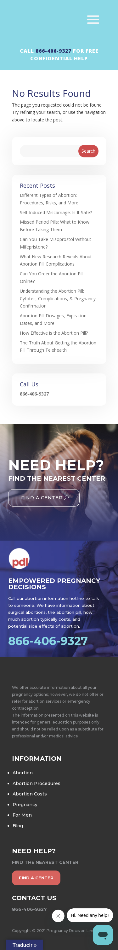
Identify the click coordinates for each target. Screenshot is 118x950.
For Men (22, 815)
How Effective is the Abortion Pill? (54, 333)
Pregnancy (25, 804)
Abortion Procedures (36, 783)
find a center (36, 877)
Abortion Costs (30, 794)
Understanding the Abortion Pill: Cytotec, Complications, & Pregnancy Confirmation (58, 298)
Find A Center (42, 498)
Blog (18, 826)
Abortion (23, 773)
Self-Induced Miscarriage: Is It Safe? (56, 212)
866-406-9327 (53, 50)
